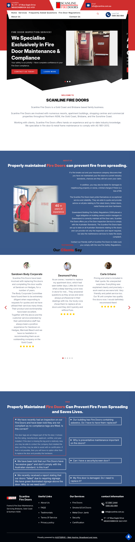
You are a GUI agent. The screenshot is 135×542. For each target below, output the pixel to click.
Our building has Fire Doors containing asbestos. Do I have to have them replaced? (94, 467)
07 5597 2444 (111, 502)
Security (76, 517)
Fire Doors (77, 502)
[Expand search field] (97, 14)
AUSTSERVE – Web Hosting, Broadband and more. (76, 537)
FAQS (43, 507)
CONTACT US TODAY (24, 70)
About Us (45, 502)
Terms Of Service (49, 517)
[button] (65, 81)
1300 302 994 (112, 506)
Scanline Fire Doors (25, 498)
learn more (50, 70)
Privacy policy (47, 522)
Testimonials (47, 512)
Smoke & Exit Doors (81, 507)
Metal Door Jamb (80, 512)
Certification (78, 522)
